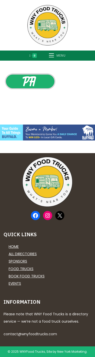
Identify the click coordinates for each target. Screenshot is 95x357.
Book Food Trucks (27, 276)
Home (14, 246)
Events (15, 283)
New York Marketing (72, 351)
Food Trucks (21, 268)
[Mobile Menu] (57, 56)
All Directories (23, 253)
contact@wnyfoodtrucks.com (30, 334)
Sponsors (18, 261)
